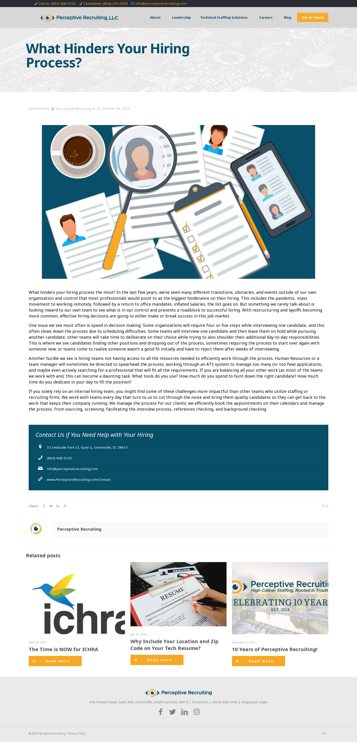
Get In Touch (313, 17)
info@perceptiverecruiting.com (160, 3)
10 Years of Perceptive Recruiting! (274, 649)
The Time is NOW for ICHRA (63, 649)
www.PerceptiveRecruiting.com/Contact (79, 479)
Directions (200, 702)
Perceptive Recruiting (73, 108)
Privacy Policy (76, 733)
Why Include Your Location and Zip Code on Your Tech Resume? (174, 644)
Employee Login (255, 702)
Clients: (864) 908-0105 (57, 3)
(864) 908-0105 (59, 458)
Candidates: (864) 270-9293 (106, 3)
